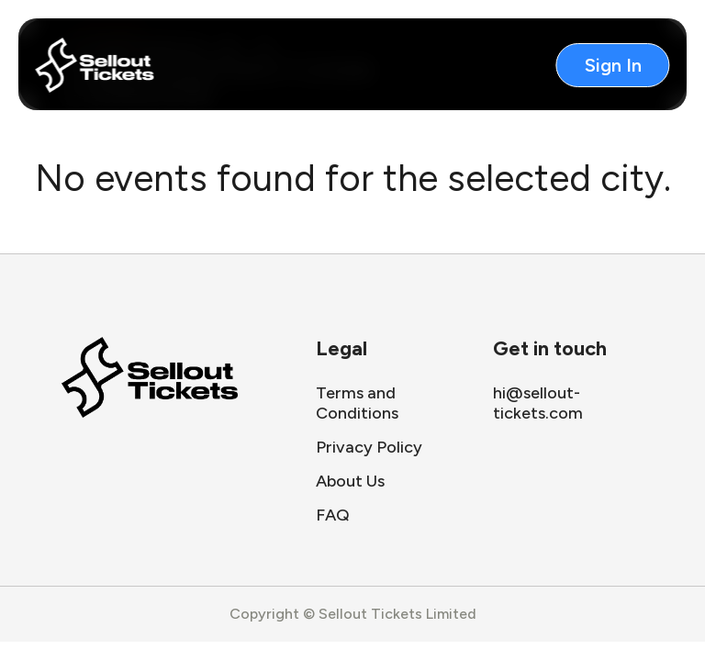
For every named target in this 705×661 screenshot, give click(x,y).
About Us (350, 481)
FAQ (333, 515)
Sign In (613, 65)
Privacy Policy (369, 447)
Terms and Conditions (357, 403)
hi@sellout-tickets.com (538, 403)
